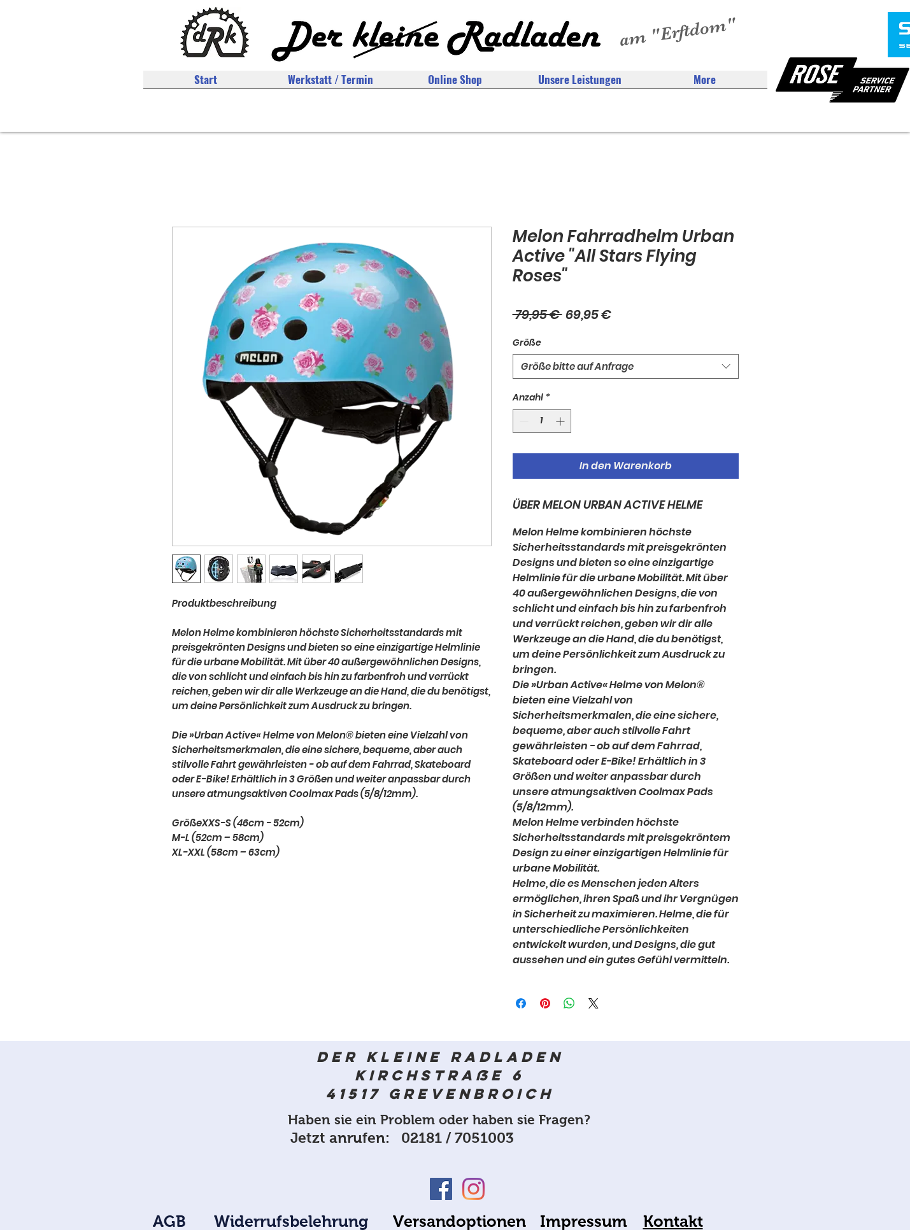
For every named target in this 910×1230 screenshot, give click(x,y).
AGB (169, 1221)
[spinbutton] (541, 421)
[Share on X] (593, 1003)
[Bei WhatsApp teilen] (569, 1003)
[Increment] (561, 421)
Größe (527, 342)
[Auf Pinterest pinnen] (545, 1003)
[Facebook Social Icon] (441, 1189)
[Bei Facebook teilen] (521, 1003)
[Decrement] (522, 421)
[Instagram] (473, 1189)
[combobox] (626, 366)
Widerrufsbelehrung (291, 1221)
